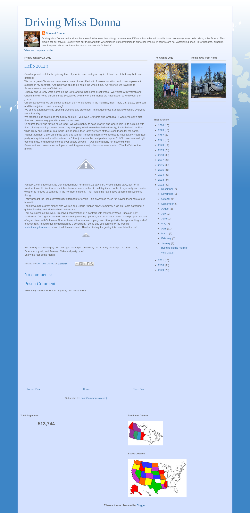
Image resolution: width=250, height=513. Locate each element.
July (164, 213)
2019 (161, 150)
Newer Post (33, 389)
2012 (161, 184)
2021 (161, 140)
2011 (161, 260)
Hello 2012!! (167, 252)
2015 (161, 169)
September (167, 203)
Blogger (141, 505)
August (165, 208)
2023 (161, 130)
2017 (161, 159)
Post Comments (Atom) (93, 398)
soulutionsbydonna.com (37, 227)
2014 (161, 174)
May (164, 223)
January (166, 243)
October (166, 198)
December (167, 188)
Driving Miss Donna (72, 22)
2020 (161, 145)
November (167, 193)
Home (86, 389)
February (166, 238)
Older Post (139, 389)
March (165, 233)
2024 (161, 125)
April (164, 228)
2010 (161, 265)
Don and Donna (55, 33)
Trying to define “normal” (174, 247)
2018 (161, 154)
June (164, 218)
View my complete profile (38, 50)
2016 (161, 164)
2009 (161, 270)
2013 (161, 179)
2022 (161, 135)
